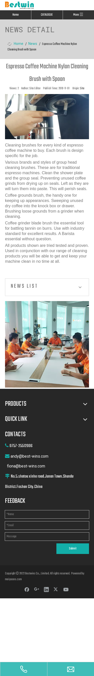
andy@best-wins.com (29, 456)
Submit (72, 548)
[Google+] (37, 589)
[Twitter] (56, 589)
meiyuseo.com (13, 579)
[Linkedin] (46, 589)
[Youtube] (66, 589)
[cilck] (47, 344)
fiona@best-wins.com (26, 466)
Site (82, 88)
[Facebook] (27, 589)
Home (16, 14)
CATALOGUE (47, 14)
